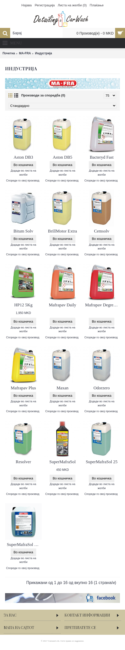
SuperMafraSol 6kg (24, 544)
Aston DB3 (23, 157)
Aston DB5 (62, 157)
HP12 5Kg (23, 305)
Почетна (9, 53)
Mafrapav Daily (62, 305)
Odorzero (102, 388)
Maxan (62, 388)
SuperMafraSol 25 (101, 461)
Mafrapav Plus (23, 388)
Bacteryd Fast (102, 157)
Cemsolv (101, 231)
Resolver (23, 461)
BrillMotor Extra (62, 231)
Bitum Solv (23, 231)
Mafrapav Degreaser (102, 305)
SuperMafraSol (62, 461)
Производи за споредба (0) (43, 95)
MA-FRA (25, 53)
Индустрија (43, 53)
